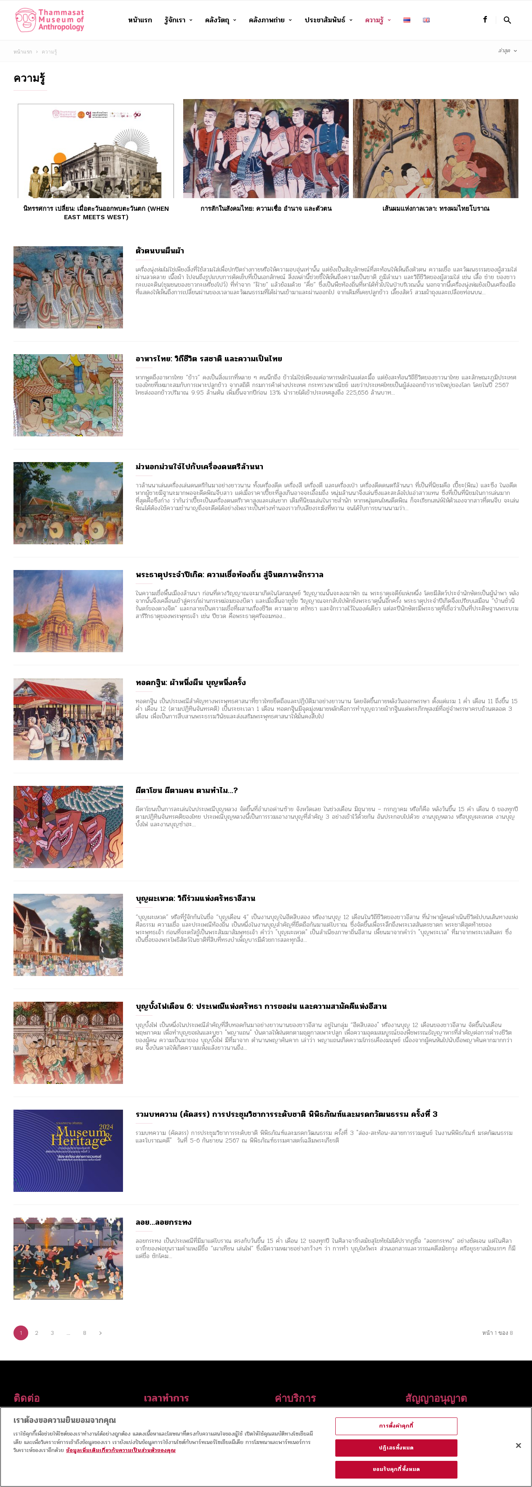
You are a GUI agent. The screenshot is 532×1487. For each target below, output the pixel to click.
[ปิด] (518, 1450)
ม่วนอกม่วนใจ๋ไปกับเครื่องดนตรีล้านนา (199, 466)
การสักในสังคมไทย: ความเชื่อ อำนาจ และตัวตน (266, 208)
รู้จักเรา (178, 20)
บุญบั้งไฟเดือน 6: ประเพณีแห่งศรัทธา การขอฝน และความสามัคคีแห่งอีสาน (261, 1006)
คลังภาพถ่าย (270, 20)
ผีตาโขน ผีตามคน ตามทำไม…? (187, 790)
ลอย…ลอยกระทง (164, 1222)
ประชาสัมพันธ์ (329, 20)
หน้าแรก (140, 20)
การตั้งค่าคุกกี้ (396, 1431)
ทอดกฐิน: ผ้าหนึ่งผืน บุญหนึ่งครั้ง (191, 682)
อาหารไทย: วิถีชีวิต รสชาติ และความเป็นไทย (209, 358)
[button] (507, 20)
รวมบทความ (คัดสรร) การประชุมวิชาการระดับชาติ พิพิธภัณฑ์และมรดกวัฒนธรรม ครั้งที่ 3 (287, 1114)
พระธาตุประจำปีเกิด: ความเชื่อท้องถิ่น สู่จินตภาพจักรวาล (229, 574)
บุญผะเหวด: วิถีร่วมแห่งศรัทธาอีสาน (195, 898)
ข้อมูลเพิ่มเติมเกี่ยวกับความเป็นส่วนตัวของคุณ (121, 1455)
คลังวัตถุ (220, 20)
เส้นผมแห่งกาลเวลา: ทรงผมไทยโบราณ (435, 208)
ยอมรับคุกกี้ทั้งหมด (396, 1474)
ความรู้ (378, 20)
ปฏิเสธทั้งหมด (396, 1452)
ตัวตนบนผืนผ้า (160, 251)
